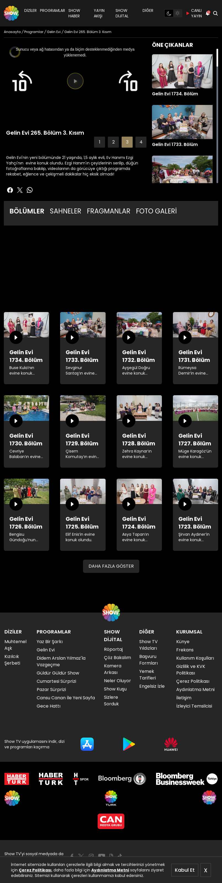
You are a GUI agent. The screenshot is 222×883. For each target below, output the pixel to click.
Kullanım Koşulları (195, 658)
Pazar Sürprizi (51, 689)
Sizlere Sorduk (111, 700)
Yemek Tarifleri (147, 674)
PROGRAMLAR (52, 10)
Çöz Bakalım (117, 657)
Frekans (185, 650)
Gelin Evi (46, 650)
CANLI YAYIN (194, 13)
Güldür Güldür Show (58, 673)
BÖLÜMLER (26, 211)
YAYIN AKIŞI (99, 13)
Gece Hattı (48, 706)
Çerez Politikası (35, 870)
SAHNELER (65, 211)
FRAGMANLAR (108, 211)
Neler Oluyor (117, 681)
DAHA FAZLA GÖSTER (111, 566)
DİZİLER (30, 10)
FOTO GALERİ (156, 211)
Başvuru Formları (148, 659)
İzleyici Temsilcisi (194, 706)
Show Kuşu (115, 689)
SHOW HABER (74, 13)
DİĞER (148, 10)
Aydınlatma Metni (110, 870)
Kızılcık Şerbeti (12, 659)
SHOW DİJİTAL (122, 13)
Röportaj (113, 649)
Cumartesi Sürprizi (56, 681)
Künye (182, 641)
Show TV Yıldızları (148, 644)
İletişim (183, 698)
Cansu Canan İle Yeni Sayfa (66, 698)
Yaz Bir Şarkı (50, 641)
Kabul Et (185, 869)
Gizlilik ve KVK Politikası (190, 669)
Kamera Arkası (112, 669)
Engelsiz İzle (152, 686)
